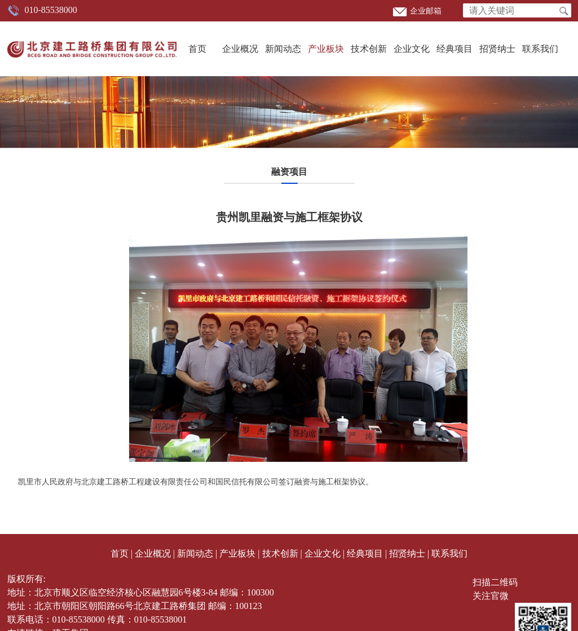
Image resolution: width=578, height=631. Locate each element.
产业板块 (326, 49)
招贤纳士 (497, 49)
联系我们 (540, 49)
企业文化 (412, 49)
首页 (197, 49)
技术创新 (369, 49)
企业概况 (240, 49)
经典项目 (454, 49)
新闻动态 (283, 49)
